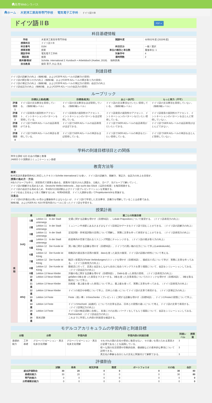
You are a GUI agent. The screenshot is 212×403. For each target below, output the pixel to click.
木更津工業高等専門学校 (36, 12)
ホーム (10, 12)
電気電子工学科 (67, 12)
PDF (159, 23)
